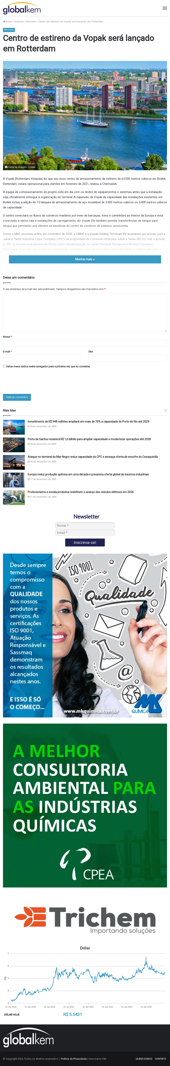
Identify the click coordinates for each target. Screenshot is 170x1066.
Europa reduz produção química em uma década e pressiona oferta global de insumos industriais (88, 474)
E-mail (7, 351)
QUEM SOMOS (144, 1058)
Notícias (19, 21)
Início (7, 21)
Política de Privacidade (74, 1058)
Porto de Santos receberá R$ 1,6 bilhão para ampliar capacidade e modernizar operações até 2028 (89, 439)
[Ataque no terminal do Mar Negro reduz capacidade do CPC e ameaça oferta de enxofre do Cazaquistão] (14, 462)
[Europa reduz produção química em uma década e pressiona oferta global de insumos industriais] (14, 480)
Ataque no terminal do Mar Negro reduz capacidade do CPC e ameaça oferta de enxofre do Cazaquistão (93, 456)
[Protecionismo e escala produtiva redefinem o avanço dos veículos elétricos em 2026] (14, 497)
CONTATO (160, 1058)
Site (90, 351)
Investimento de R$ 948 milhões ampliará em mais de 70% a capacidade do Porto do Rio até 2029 (88, 421)
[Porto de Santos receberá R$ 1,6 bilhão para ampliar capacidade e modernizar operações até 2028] (14, 444)
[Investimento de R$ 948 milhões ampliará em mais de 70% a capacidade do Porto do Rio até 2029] (14, 427)
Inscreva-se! (85, 542)
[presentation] (33, 381)
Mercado (31, 21)
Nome (7, 336)
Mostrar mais (85, 259)
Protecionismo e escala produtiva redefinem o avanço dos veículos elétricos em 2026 (81, 492)
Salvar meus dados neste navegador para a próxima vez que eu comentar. (48, 366)
